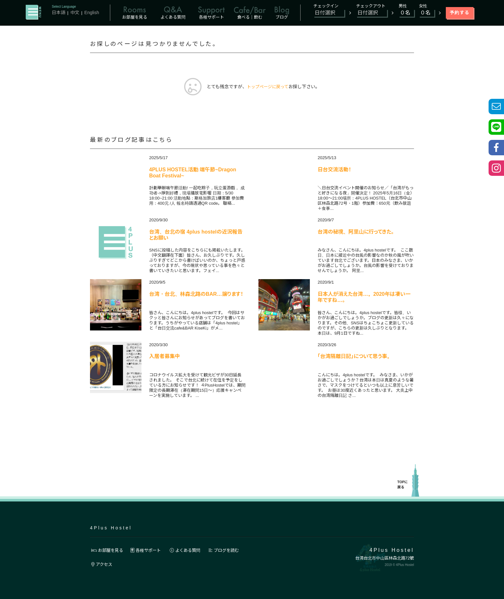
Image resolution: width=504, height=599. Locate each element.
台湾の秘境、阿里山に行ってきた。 (356, 232)
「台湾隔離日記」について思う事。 (355, 356)
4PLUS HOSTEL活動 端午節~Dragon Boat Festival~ (192, 173)
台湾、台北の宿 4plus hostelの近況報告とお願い (195, 235)
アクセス (102, 564)
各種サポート (149, 550)
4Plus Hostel (111, 527)
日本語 (58, 12)
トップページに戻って (267, 87)
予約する (460, 12)
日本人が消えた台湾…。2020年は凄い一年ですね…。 (364, 298)
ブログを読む (232, 550)
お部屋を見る (108, 550)
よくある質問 (191, 550)
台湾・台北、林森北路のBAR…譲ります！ (196, 294)
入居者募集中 (164, 356)
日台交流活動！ (334, 170)
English (92, 12)
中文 (74, 12)
